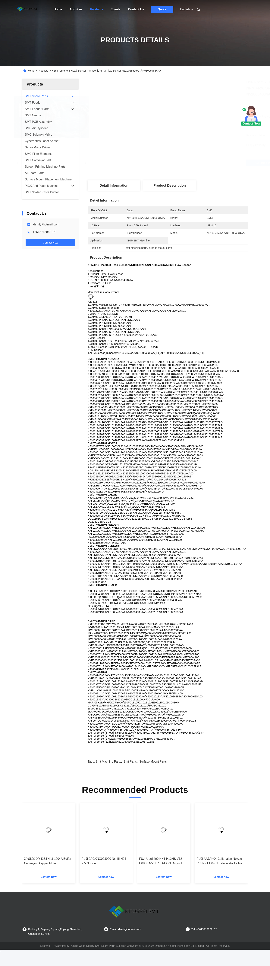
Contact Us (136, 9)
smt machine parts (108, 761)
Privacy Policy (61, 945)
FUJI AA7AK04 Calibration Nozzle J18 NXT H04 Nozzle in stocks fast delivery (220, 861)
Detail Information (113, 185)
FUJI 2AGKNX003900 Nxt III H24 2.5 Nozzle (104, 861)
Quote (162, 9)
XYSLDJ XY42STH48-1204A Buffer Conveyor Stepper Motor (47, 861)
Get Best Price (187, 162)
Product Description (169, 185)
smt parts (130, 761)
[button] (34, 838)
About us (76, 9)
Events (116, 9)
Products (96, 9)
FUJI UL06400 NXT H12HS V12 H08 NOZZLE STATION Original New (160, 861)
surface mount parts (153, 761)
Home (58, 9)
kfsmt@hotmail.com (46, 224)
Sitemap (45, 945)
